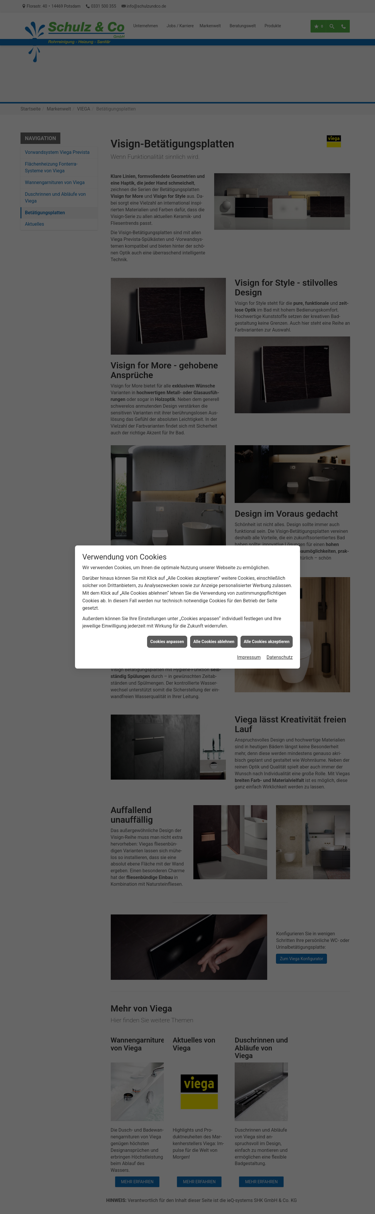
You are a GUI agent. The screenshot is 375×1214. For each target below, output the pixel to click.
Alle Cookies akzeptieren (266, 637)
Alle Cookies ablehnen (213, 637)
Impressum (249, 653)
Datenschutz (280, 653)
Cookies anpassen (167, 637)
